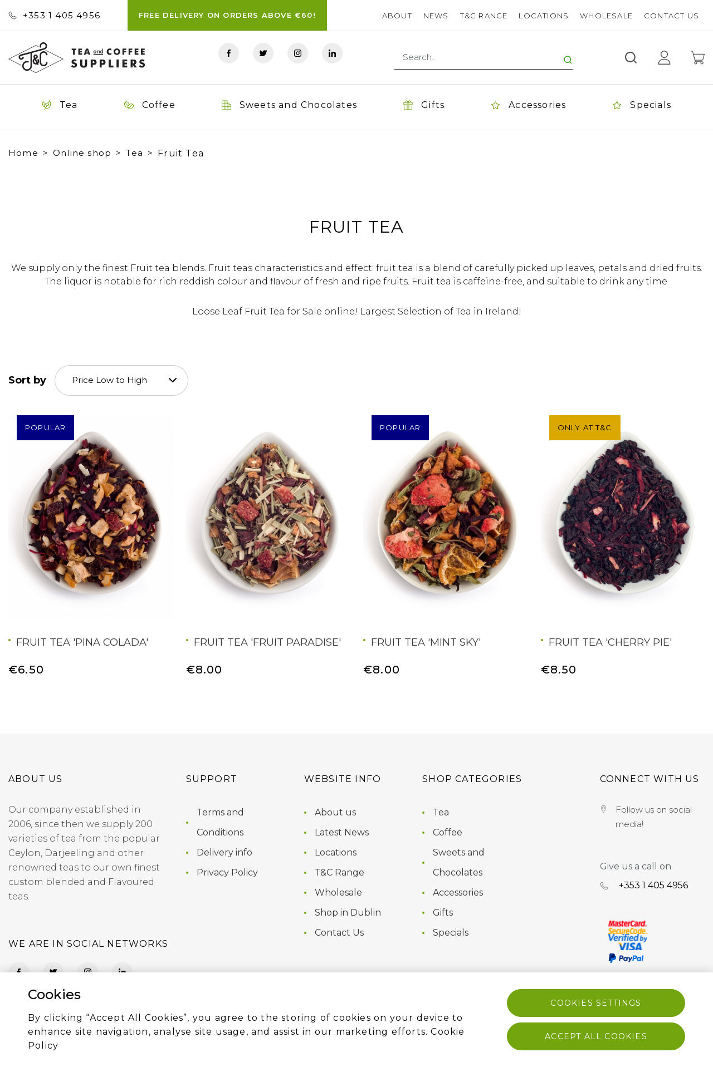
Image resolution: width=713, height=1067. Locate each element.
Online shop (82, 152)
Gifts (443, 912)
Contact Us (671, 15)
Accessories (458, 892)
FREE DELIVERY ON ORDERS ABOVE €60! (227, 15)
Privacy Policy (227, 872)
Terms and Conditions (220, 822)
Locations (544, 15)
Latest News (342, 832)
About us (335, 812)
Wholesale (606, 15)
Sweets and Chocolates (459, 862)
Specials (450, 932)
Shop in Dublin (348, 912)
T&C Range (484, 15)
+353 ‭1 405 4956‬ (54, 15)
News (436, 15)
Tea (134, 152)
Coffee (447, 832)
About (397, 15)
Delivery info (224, 852)
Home (23, 152)
